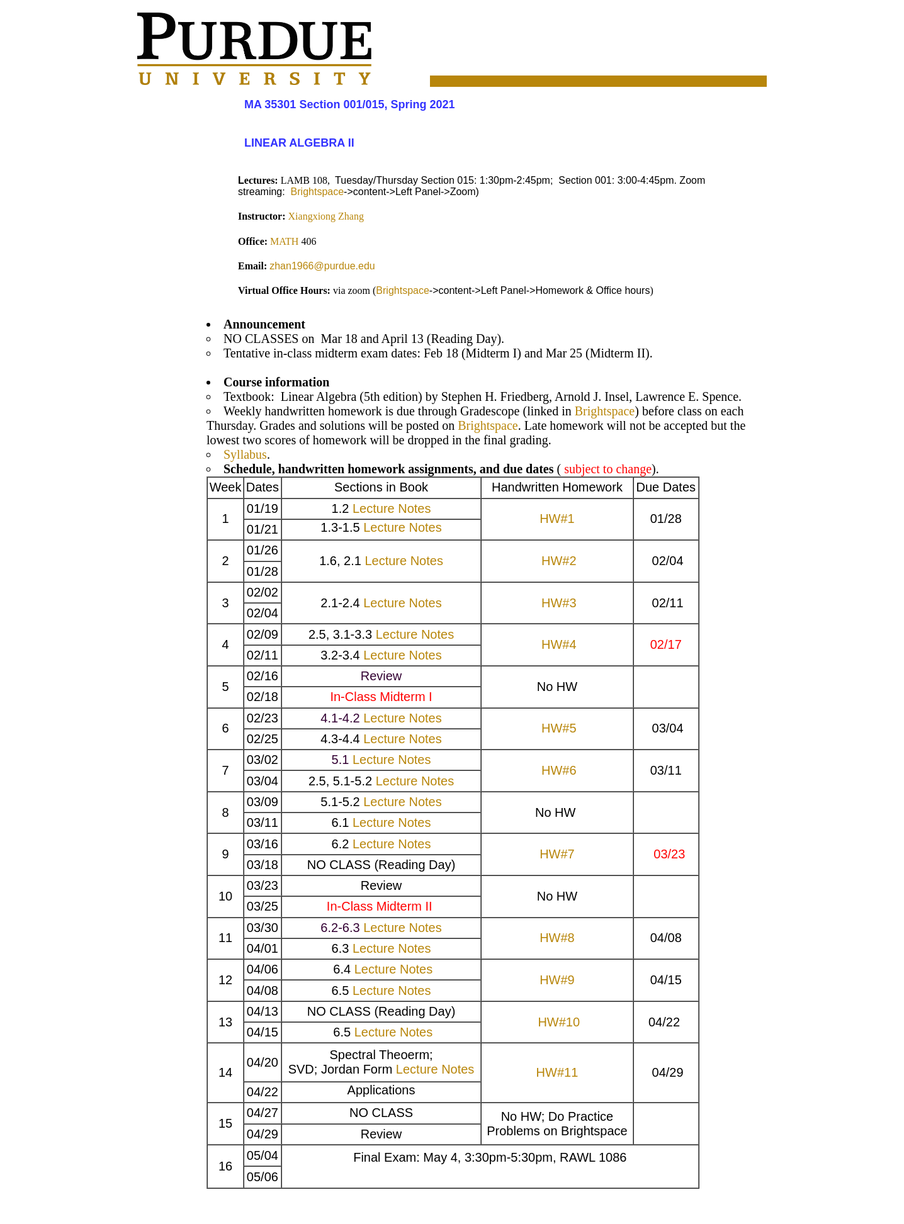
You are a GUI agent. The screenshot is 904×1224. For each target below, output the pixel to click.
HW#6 (559, 770)
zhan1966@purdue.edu (322, 266)
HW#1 (557, 518)
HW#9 (557, 980)
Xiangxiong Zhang (326, 216)
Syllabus (245, 454)
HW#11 (557, 1072)
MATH (284, 241)
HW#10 (559, 1022)
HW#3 (559, 603)
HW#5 (559, 728)
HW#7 (557, 854)
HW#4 (559, 644)
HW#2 (559, 561)
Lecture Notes (392, 508)
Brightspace (316, 191)
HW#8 (557, 938)
